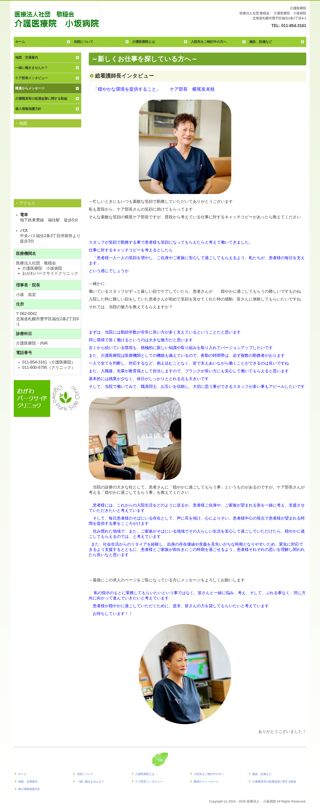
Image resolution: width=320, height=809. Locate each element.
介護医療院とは (143, 42)
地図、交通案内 (26, 57)
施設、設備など (260, 42)
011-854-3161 (293, 26)
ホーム (20, 42)
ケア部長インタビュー (31, 78)
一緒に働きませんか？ (31, 68)
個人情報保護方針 (28, 109)
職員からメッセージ (29, 88)
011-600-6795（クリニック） (48, 367)
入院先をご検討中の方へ (208, 42)
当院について (83, 42)
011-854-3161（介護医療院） (48, 362)
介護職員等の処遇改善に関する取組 (41, 98)
